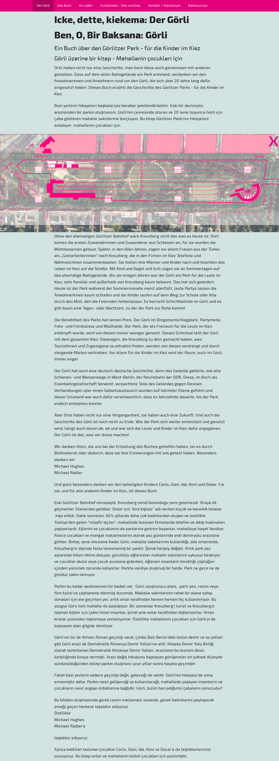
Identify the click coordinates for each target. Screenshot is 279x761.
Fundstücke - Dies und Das (120, 6)
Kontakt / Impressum (164, 6)
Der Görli (43, 6)
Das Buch (64, 6)
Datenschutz (198, 6)
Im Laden (86, 6)
